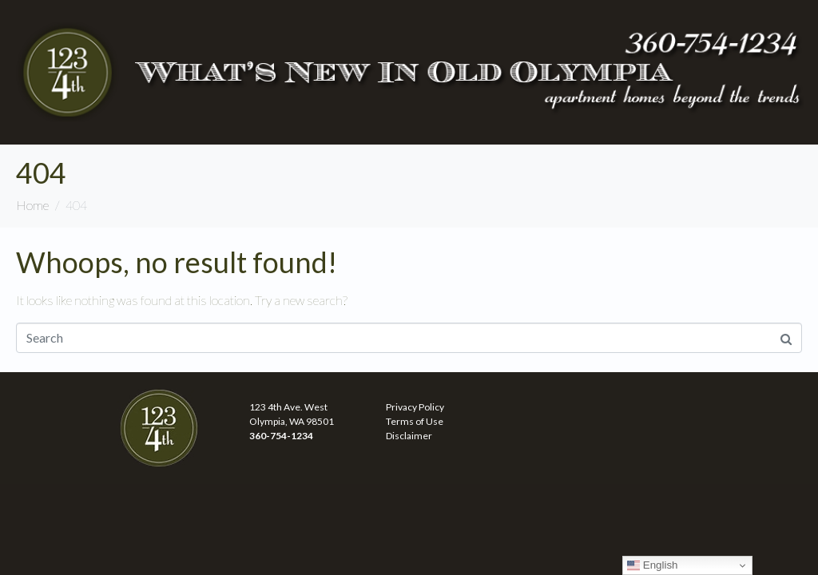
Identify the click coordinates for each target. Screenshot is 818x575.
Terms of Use (414, 421)
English (652, 565)
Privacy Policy (415, 407)
